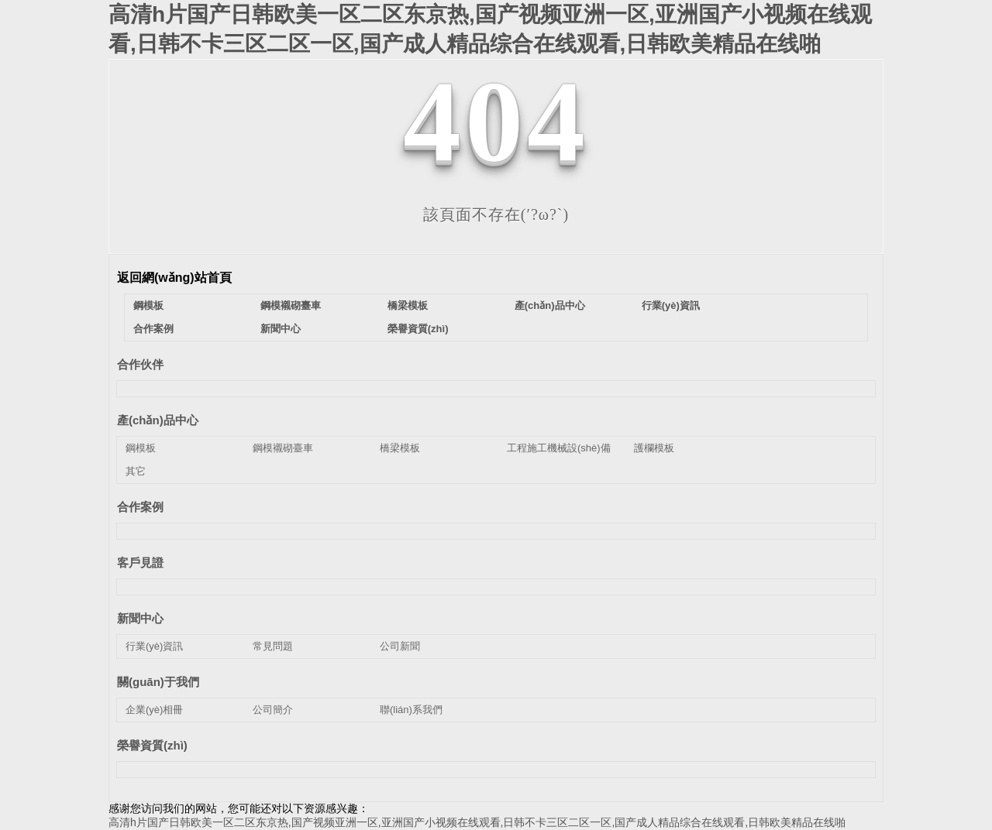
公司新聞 (400, 646)
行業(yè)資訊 (671, 305)
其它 (136, 471)
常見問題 (273, 646)
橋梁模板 (408, 305)
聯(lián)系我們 (411, 709)
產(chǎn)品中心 (550, 305)
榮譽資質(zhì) (418, 328)
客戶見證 (140, 562)
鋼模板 (148, 305)
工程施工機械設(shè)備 (559, 448)
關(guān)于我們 (158, 681)
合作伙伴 (140, 364)
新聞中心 (280, 328)
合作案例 (153, 328)
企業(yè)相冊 (154, 709)
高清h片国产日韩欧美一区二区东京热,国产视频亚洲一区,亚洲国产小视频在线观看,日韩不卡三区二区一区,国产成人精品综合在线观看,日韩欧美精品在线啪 (477, 822)
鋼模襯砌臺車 (290, 305)
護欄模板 (654, 448)
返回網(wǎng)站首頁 (174, 277)
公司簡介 (273, 709)
